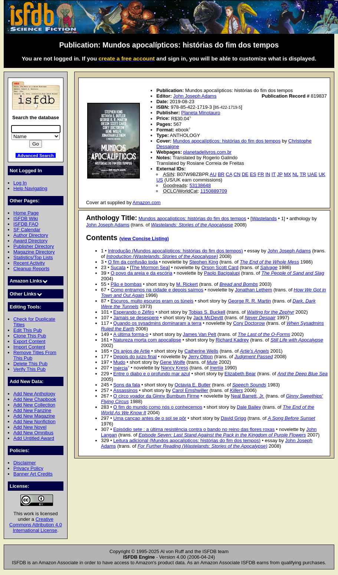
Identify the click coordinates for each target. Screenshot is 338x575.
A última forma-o (130, 334)
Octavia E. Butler (192, 385)
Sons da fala (126, 385)
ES (253, 174)
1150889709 (213, 191)
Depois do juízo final (135, 356)
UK (322, 174)
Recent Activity (29, 263)
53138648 (200, 185)
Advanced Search (35, 155)
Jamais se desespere (135, 317)
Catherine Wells (201, 351)
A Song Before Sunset (291, 418)
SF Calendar (26, 229)
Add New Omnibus (33, 432)
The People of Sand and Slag (292, 273)
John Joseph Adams (195, 96)
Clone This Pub (29, 336)
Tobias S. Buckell (207, 312)
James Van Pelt (199, 334)
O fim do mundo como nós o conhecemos (157, 407)
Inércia (120, 368)
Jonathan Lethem (253, 290)
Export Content (29, 341)
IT (274, 174)
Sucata (118, 267)
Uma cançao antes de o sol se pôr (149, 418)
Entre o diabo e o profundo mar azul (151, 373)
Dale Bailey (249, 407)
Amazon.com (146, 202)
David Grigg (233, 418)
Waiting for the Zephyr (270, 312)
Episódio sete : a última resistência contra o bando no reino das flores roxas (194, 429)
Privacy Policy (28, 468)
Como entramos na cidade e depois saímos (157, 290)
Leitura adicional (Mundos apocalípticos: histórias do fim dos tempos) (186, 440)
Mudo (119, 362)
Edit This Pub (27, 330)
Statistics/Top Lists (33, 257)
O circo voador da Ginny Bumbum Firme (156, 396)
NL (295, 174)
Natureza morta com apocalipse (147, 340)
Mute (212, 362)
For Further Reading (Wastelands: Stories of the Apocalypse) (203, 446)
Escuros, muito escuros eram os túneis (152, 301)
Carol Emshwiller (190, 390)
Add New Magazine (34, 416)
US (159, 180)
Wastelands (264, 218)
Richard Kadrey (232, 340)
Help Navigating (30, 188)
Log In (20, 183)
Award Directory (30, 241)
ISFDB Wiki (25, 218)
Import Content (29, 347)
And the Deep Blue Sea (303, 373)
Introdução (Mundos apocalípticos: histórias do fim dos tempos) (175, 251)
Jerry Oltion (200, 356)
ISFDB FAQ (26, 224)
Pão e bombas (126, 284)
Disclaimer (24, 462)
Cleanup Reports (31, 268)
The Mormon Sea (149, 267)
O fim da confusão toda (133, 262)
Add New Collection (34, 405)
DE (245, 174)
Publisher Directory (33, 246)
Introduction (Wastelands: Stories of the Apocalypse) (162, 256)
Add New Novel (29, 427)
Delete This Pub (30, 363)
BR (221, 174)
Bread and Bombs (238, 284)
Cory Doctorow (249, 323)
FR (260, 174)
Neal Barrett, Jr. (247, 396)
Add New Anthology (34, 393)
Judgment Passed (253, 356)
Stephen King (203, 262)
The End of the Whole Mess (269, 262)
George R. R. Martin (249, 301)
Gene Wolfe (172, 362)
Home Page (26, 213)
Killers (236, 390)
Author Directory (30, 235)
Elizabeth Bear (240, 373)
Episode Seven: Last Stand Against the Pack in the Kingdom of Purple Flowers (222, 435)
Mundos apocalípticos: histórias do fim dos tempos (226, 141)
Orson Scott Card (220, 267)
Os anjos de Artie (131, 351)
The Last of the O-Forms (264, 334)
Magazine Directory (34, 252)
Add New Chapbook (34, 399)
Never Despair (260, 317)
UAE (313, 174)
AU (213, 174)
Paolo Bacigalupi (222, 273)
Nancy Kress (174, 368)
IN (267, 174)
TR (303, 174)
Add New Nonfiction (34, 421)
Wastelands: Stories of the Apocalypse (192, 225)
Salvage (269, 267)
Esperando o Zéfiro (133, 312)
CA (229, 174)
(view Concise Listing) (144, 238)
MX (287, 174)
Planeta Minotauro (200, 112)
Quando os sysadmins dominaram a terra (157, 323)
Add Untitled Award (33, 438)
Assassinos (125, 390)
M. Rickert (187, 284)
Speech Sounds (249, 385)
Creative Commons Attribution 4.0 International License (35, 524)
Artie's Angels (254, 351)
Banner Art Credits (33, 474)
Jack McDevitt (208, 317)
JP (280, 174)
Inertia (216, 368)
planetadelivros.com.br (207, 152)
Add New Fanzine (32, 410)
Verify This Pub (29, 369)
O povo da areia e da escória (141, 273)
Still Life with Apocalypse (296, 340)
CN (236, 174)
